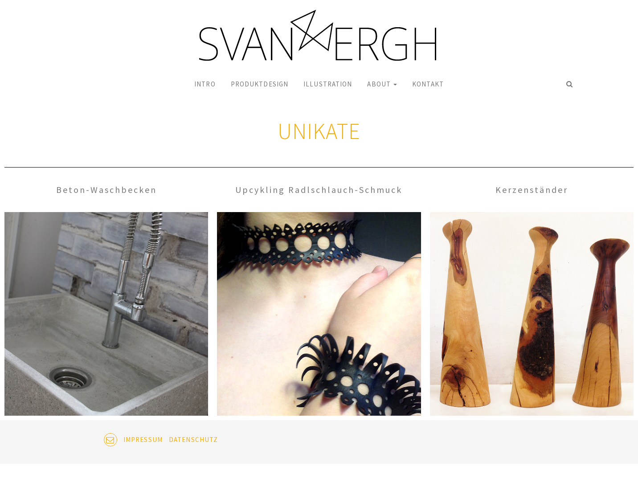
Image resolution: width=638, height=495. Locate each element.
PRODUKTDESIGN (259, 84)
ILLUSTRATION (327, 84)
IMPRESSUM (143, 439)
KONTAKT (428, 84)
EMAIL (110, 440)
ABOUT (382, 84)
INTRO (205, 84)
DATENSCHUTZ (193, 439)
